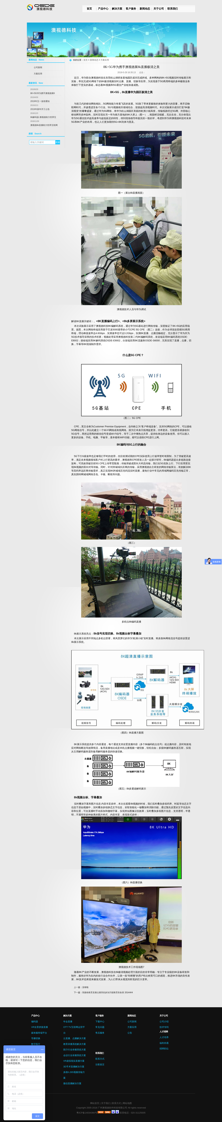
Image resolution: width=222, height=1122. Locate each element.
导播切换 (35, 1038)
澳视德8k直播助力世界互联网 (44, 125)
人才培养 (164, 1037)
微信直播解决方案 (72, 1083)
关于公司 (158, 8)
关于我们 (105, 1103)
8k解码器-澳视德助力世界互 (43, 117)
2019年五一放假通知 (40, 101)
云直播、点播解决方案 (74, 1038)
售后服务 (99, 1033)
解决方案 (117, 8)
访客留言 (99, 1064)
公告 (129, 1033)
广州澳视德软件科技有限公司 (112, 1107)
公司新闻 (38, 67)
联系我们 (172, 8)
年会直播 (67, 1021)
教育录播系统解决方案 (74, 1044)
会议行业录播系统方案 (74, 1055)
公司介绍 (164, 1021)
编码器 (34, 1021)
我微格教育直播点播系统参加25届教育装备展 (103, 992)
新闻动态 (145, 8)
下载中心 (99, 1021)
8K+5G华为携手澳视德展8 (42, 93)
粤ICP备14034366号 (86, 1112)
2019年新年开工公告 (40, 109)
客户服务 (131, 8)
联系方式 (99, 1059)
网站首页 (94, 1103)
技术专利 (164, 1027)
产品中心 (103, 8)
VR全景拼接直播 (39, 1027)
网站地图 (127, 1103)
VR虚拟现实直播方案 (73, 1061)
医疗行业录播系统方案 (74, 1049)
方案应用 (38, 73)
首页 (89, 8)
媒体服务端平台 (39, 1033)
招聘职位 (164, 1048)
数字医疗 (35, 1044)
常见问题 (99, 1027)
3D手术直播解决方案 (73, 1066)
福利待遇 (164, 1043)
